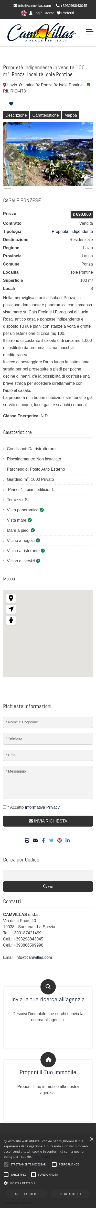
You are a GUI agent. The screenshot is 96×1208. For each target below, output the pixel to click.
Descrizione (16, 115)
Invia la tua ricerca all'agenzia (48, 1014)
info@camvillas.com (32, 6)
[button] (48, 1183)
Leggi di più (41, 1156)
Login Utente (42, 13)
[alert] (48, 1171)
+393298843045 (71, 6)
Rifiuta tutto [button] (70, 1194)
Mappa (71, 115)
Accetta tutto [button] (26, 1194)
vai (47, 901)
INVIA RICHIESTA (48, 836)
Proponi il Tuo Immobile (48, 1087)
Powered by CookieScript (19, 1202)
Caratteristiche (46, 115)
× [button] (91, 1139)
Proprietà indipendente (72, 246)
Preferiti (65, 13)
